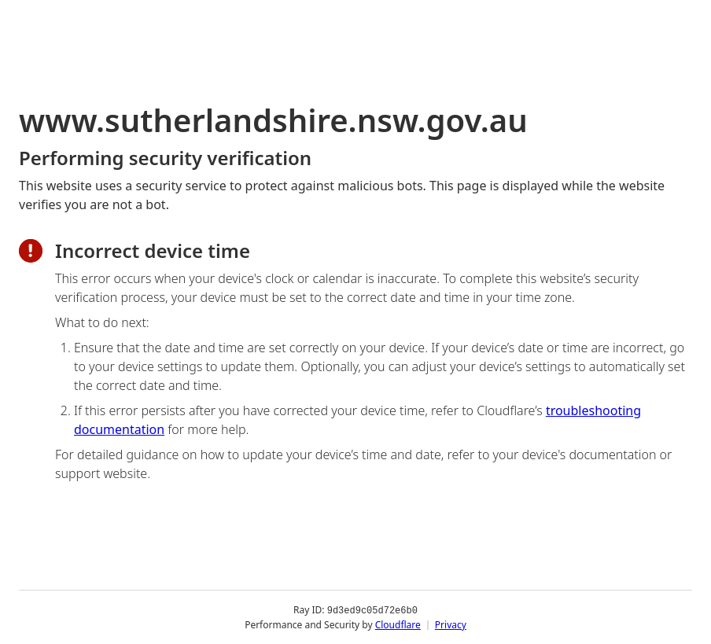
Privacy (450, 624)
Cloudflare (398, 624)
